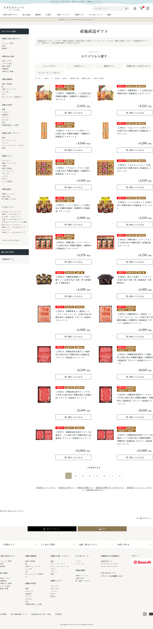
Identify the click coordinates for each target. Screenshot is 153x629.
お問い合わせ (123, 544)
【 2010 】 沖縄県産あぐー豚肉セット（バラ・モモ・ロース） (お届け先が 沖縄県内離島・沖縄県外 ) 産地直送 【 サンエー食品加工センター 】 (135, 318)
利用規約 (58, 614)
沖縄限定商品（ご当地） (34, 604)
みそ (26, 571)
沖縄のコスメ (56, 580)
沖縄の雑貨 (80, 570)
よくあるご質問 (48, 544)
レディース (80, 563)
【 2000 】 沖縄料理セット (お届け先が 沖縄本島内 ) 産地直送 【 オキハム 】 (135, 92)
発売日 (65, 78)
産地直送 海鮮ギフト (85, 487)
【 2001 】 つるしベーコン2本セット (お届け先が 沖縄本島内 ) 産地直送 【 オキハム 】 (134, 130)
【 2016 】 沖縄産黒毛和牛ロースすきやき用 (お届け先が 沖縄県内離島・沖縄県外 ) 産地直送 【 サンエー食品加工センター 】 (135, 399)
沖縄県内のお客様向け (110, 556)
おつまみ (28, 599)
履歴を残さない (145, 518)
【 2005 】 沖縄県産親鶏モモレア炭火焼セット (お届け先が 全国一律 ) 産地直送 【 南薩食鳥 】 (73, 279)
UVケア (53, 594)
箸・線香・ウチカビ (83, 581)
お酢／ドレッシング (32, 566)
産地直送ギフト (106, 561)
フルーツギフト (49, 65)
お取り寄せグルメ (7, 556)
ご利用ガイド (9, 544)
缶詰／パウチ (5, 578)
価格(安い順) (74, 78)
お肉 (1, 563)
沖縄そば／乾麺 (5, 583)
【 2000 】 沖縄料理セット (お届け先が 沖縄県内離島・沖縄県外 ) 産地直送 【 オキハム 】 (73, 96)
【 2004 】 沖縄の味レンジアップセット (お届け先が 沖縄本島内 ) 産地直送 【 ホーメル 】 (134, 242)
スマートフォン (52, 529)
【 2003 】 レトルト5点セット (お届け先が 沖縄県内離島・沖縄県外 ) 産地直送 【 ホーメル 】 (72, 208)
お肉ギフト (79, 65)
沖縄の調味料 (30, 556)
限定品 (52, 596)
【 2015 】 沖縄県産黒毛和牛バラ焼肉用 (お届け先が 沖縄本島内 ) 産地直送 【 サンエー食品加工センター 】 (72, 354)
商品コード (48, 78)
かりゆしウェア (82, 556)
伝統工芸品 (80, 578)
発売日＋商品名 (98, 78)
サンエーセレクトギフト (110, 563)
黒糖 (26, 588)
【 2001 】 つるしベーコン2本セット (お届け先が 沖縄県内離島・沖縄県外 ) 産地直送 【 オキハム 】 (72, 133)
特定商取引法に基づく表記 (41, 614)
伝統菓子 (28, 594)
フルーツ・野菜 (5, 561)
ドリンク (53, 571)
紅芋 (26, 601)
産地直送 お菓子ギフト (95, 490)
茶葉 (52, 574)
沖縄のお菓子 (30, 583)
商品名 (57, 78)
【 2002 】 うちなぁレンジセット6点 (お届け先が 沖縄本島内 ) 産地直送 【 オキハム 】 (134, 167)
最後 (120, 476)
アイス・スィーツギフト (49, 72)
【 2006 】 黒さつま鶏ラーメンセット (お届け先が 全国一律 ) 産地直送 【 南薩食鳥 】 (134, 279)
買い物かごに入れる (73, 112)
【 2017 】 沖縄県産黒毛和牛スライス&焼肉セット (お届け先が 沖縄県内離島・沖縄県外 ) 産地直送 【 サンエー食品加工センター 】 (135, 439)
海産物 (2, 566)
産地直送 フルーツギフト (46, 487)
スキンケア (54, 586)
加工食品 (4, 573)
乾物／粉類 (4, 588)
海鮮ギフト (109, 65)
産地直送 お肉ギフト (67, 487)
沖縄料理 (3, 581)
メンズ (78, 561)
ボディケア (54, 588)
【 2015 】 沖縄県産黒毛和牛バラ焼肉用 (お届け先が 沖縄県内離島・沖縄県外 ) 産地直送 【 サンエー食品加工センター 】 (135, 359)
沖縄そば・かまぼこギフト (139, 65)
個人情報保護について (19, 614)
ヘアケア (53, 591)
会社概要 (3, 614)
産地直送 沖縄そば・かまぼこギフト (110, 487)
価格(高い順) (86, 78)
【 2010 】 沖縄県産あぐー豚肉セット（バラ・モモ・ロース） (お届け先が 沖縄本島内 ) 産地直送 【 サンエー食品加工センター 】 (73, 316)
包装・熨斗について (88, 544)
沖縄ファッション (82, 575)
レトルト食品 (5, 586)
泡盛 (52, 561)
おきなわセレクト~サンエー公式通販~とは (111, 574)
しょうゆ (28, 569)
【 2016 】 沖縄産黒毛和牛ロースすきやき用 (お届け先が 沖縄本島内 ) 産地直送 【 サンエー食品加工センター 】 (73, 394)
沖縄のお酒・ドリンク (59, 556)
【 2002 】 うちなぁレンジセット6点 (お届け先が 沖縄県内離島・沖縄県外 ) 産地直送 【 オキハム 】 (72, 170)
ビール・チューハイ (57, 563)
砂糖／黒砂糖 (30, 561)
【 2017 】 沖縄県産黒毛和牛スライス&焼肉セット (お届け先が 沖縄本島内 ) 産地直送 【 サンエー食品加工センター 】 (73, 434)
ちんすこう (29, 591)
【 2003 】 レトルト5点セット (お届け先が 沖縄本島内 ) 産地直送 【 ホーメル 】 (134, 205)
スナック (28, 596)
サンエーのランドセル (109, 566)
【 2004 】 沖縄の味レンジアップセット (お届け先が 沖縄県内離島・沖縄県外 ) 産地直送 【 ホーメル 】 (73, 245)
